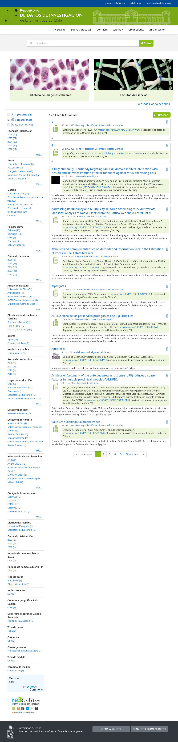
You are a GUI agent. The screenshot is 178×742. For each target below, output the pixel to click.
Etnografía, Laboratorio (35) (20, 164)
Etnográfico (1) (14, 580)
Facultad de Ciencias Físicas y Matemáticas (96, 256)
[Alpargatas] (55, 293)
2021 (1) (11, 543)
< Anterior (87, 454)
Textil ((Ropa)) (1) (16, 326)
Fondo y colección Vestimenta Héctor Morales (99, 125)
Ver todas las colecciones (153, 104)
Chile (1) (11, 607)
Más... (39, 154)
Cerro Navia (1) (14, 391)
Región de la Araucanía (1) (20, 621)
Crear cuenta (136, 29)
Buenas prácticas (81, 29)
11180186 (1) (14, 497)
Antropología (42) (15, 293)
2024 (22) (12, 142)
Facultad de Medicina (87, 176)
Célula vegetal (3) (16, 245)
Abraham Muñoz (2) (17, 423)
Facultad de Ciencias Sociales (91, 216)
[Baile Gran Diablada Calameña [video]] (55, 429)
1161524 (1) (13, 500)
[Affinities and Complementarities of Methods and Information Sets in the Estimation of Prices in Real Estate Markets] (55, 260)
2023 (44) (12, 145)
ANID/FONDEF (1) (16, 464)
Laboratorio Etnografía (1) (20, 526)
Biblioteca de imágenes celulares (92, 352)
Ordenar (162, 114)
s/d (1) (10, 594)
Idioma (118, 29)
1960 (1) (11, 570)
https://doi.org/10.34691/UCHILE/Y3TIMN (84, 227)
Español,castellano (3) (18, 343)
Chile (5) (11, 237)
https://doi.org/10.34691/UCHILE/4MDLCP (105, 400)
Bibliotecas (135, 3)
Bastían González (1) (17, 434)
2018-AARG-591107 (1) (19, 511)
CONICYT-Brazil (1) (17, 475)
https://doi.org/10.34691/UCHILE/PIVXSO (119, 129)
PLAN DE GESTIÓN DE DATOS (149, 729)
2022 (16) (12, 274)
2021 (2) (11, 367)
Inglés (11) (12, 339)
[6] (55, 152)
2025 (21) (12, 138)
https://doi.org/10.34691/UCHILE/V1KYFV (83, 360)
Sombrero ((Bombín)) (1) (19, 322)
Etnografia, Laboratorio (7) (20, 171)
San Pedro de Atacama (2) (20, 387)
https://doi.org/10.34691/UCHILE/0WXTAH (90, 187)
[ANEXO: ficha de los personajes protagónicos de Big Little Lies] (55, 323)
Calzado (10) (13, 230)
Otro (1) (11, 641)
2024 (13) (12, 267)
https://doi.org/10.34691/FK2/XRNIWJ (138, 327)
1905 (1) (11, 560)
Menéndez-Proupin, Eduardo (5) (23, 175)
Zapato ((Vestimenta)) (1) (19, 329)
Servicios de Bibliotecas (158, 3)
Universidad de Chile (115, 3)
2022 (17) (12, 149)
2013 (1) (11, 374)
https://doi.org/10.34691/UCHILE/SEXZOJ (83, 267)
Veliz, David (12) (15, 168)
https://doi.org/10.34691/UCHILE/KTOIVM (84, 433)
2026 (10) (12, 134)
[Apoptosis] (55, 356)
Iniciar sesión (157, 29)
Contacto (102, 29)
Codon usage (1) (15, 670)
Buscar (146, 43)
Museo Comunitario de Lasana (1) (24, 398)
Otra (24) (11, 215)
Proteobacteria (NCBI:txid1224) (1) (24, 651)
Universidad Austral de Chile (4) (22, 304)
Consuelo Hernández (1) (19, 438)
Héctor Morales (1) (16, 353)
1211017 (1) (13, 504)
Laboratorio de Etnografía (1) (21, 395)
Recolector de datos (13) (19, 413)
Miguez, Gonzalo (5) (17, 179)
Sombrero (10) (14, 234)
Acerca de (59, 29)
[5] (55, 129)
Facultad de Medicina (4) (19, 296)
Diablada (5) (13, 241)
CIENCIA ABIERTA (111, 729)
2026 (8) (11, 260)
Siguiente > (132, 454)
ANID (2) (11, 460)
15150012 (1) (14, 508)
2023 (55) (12, 271)
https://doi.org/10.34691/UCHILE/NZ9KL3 (129, 294)
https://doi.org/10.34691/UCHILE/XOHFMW (120, 153)
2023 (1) (11, 363)
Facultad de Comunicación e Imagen (93, 319)
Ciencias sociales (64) (18, 193)
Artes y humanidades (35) (20, 204)
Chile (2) (11, 384)
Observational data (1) (18, 584)
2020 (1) (11, 370)
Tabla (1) (11, 631)
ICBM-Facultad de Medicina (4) (22, 300)
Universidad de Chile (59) (19, 289)
